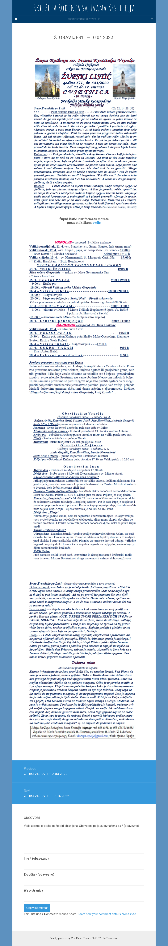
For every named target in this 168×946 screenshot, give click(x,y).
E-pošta (39, 874)
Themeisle (112, 938)
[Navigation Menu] (152, 19)
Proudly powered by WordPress (66, 938)
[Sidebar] (16, 19)
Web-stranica (33, 890)
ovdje (96, 223)
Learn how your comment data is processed (107, 914)
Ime (36, 858)
